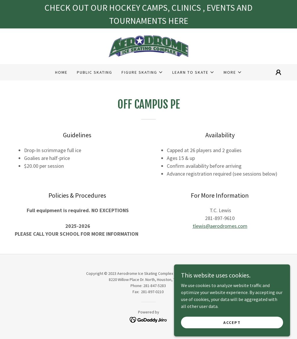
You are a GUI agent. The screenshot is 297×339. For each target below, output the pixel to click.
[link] (148, 45)
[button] (142, 72)
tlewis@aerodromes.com (220, 226)
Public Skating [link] (94, 72)
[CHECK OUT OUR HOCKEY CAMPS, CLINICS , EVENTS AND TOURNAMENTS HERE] (148, 14)
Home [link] (61, 72)
